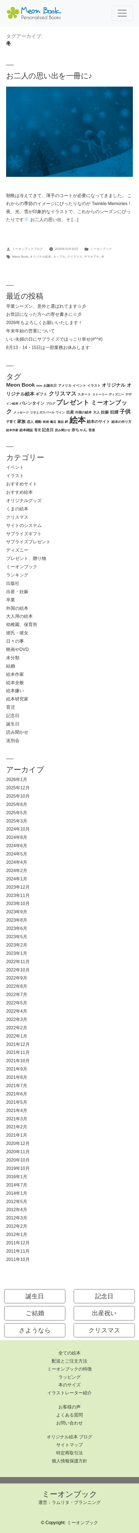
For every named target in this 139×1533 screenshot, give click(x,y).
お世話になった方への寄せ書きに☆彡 (44, 314)
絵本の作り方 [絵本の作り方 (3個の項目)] (121, 422)
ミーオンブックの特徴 (69, 1369)
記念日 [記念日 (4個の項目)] (48, 430)
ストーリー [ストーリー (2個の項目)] (100, 394)
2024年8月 (16, 837)
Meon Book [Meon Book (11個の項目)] (20, 385)
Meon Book (20, 256)
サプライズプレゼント (28, 541)
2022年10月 (18, 970)
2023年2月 (16, 945)
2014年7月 (16, 1185)
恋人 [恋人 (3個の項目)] (30, 422)
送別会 (12, 740)
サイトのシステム (24, 525)
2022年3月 (16, 1019)
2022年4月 (16, 1011)
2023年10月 (18, 903)
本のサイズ (69, 1384)
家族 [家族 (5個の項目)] (21, 421)
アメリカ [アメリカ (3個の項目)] (64, 385)
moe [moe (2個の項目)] (39, 385)
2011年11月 (18, 1251)
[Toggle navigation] (122, 13)
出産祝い (104, 1313)
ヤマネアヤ (91, 256)
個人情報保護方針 (69, 1461)
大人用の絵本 (19, 616)
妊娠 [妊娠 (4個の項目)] (105, 412)
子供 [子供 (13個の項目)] (125, 412)
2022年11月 (18, 961)
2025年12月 (18, 787)
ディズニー (17, 550)
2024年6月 (16, 845)
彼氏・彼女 (17, 632)
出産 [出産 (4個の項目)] (70, 412)
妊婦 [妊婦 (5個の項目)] (114, 412)
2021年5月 (16, 1102)
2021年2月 (16, 1126)
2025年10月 (18, 796)
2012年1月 (16, 1234)
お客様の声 (69, 1407)
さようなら (35, 1330)
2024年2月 (16, 870)
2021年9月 (16, 1069)
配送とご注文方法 (69, 1361)
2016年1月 (16, 1176)
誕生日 (12, 724)
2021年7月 (16, 1085)
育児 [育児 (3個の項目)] (37, 430)
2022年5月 (16, 1003)
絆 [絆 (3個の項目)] (66, 422)
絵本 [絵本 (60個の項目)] (78, 420)
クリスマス (74, 256)
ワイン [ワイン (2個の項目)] (60, 412)
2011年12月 (18, 1242)
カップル (59, 256)
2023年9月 (16, 911)
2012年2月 (16, 1226)
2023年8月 (16, 920)
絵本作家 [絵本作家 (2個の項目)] (12, 430)
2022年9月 (16, 978)
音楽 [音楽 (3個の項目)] (91, 430)
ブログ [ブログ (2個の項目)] (50, 403)
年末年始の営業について (30, 331)
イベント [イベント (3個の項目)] (79, 385)
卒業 (10, 600)
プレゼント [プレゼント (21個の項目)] (73, 402)
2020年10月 (18, 1160)
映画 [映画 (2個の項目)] (46, 421)
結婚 (10, 666)
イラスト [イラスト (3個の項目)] (94, 385)
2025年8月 (16, 804)
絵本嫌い (15, 690)
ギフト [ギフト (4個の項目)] (41, 394)
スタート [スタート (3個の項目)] (84, 394)
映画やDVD (17, 649)
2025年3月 (16, 821)
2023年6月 (16, 928)
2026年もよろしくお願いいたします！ (44, 322)
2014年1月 (16, 1193)
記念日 (12, 715)
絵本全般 (15, 682)
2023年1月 (16, 953)
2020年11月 (18, 1151)
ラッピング (69, 1377)
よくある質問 (69, 1415)
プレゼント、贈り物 (26, 558)
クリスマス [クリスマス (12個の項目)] (62, 394)
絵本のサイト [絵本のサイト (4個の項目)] (98, 422)
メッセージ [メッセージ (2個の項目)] (21, 412)
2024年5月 (16, 854)
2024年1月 (16, 879)
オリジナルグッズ (24, 500)
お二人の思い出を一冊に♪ (49, 76)
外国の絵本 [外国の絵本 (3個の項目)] (83, 412)
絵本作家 (15, 674)
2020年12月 (18, 1143)
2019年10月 (18, 1168)
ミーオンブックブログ (27, 248)
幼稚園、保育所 (21, 624)
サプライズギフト (24, 533)
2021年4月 (16, 1110)
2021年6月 (16, 1094)
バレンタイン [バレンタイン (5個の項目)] (31, 403)
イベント (15, 467)
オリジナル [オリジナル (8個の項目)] (113, 385)
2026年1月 (16, 779)
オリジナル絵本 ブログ (69, 1436)
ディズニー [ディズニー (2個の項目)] (116, 394)
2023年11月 (18, 895)
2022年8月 (16, 986)
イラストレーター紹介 (69, 1392)
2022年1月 (16, 1036)
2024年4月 (16, 862)
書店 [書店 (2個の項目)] (53, 421)
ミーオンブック (101, 248)
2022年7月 (16, 994)
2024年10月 (18, 829)
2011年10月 (18, 1259)
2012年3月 (16, 1218)
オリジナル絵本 (40, 256)
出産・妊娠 (17, 591)
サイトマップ (69, 1444)
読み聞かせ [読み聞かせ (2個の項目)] (62, 430)
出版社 (12, 583)
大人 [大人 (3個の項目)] (96, 412)
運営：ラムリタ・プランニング (69, 1502)
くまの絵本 (17, 508)
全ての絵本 (69, 1353)
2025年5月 (16, 812)
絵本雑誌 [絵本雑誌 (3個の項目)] (26, 430)
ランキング (17, 575)
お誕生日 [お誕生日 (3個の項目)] (50, 385)
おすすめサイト (21, 484)
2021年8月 (16, 1077)
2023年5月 (16, 936)
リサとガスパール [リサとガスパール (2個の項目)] (42, 412)
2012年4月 (16, 1209)
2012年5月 (16, 1201)
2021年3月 (16, 1118)
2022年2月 (16, 1027)
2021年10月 (18, 1060)
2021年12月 (18, 1044)
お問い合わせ (69, 1423)
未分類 (12, 657)
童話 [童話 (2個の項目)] (61, 421)
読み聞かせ (17, 732)
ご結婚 (35, 1313)
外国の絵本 (17, 608)
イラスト (15, 475)
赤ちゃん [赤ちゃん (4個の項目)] (79, 430)
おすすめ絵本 (19, 492)
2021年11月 (18, 1052)
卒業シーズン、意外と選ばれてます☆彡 (46, 306)
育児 (10, 707)
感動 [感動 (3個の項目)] (38, 422)
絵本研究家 (17, 699)
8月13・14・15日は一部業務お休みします (48, 347)
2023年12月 (18, 887)
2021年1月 (16, 1135)
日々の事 (15, 641)
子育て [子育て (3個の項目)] (11, 422)
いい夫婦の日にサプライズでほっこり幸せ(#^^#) (54, 339)
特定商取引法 (69, 1453)
